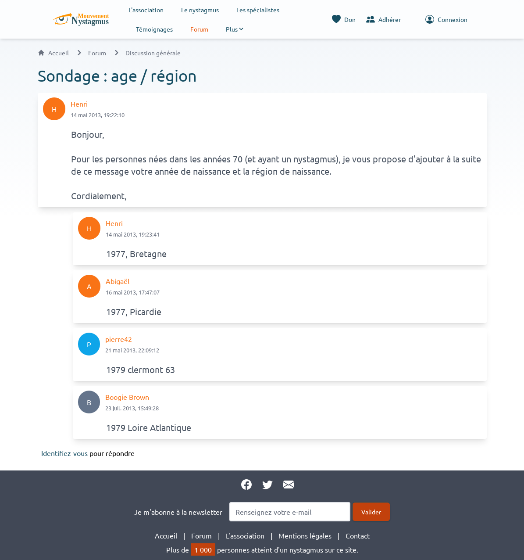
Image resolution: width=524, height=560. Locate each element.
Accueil (53, 53)
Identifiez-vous (64, 453)
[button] (235, 29)
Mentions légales (305, 535)
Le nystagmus (200, 10)
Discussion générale (153, 53)
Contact (358, 535)
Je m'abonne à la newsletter (178, 511)
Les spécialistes (257, 10)
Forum (199, 29)
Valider (371, 512)
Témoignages (154, 29)
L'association (146, 10)
